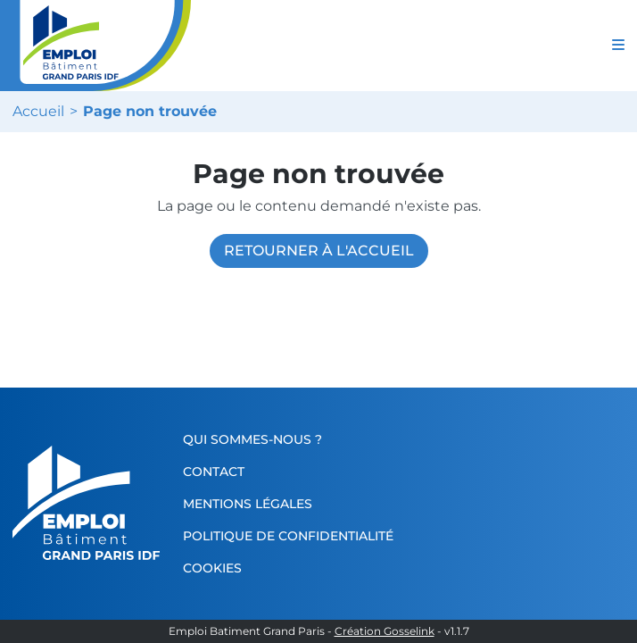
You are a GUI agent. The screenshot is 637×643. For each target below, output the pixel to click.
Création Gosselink (384, 631)
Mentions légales (251, 504)
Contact (217, 471)
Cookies (215, 568)
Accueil (38, 112)
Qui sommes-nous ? (256, 439)
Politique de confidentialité (291, 536)
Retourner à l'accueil (319, 250)
